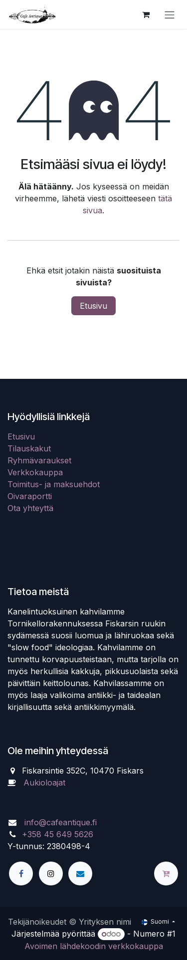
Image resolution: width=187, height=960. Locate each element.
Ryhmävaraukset (39, 460)
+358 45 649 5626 (57, 834)
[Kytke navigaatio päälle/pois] (170, 14)
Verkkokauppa (35, 472)
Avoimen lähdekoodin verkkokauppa (93, 946)
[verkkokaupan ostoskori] (146, 14)
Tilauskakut (29, 448)
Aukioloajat (44, 782)
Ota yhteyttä (30, 508)
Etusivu (93, 306)
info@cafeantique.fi (60, 822)
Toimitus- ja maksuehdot (53, 484)
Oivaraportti (29, 496)
